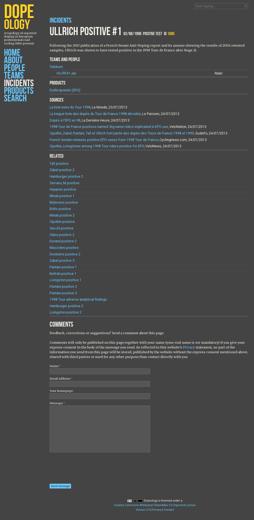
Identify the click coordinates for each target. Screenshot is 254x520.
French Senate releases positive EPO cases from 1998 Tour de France (104, 140)
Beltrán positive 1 (63, 274)
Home (12, 53)
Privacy (189, 347)
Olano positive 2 (62, 235)
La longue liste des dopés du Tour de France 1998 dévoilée (95, 114)
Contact (169, 509)
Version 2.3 (143, 509)
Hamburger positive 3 (66, 306)
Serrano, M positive (64, 183)
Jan (66, 73)
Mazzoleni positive (64, 248)
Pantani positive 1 (63, 267)
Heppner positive (63, 189)
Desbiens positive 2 (65, 254)
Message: (57, 403)
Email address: (61, 378)
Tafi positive (59, 164)
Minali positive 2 (62, 215)
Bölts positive (60, 209)
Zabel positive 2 (62, 170)
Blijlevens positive (64, 202)
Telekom (56, 67)
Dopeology (151, 500)
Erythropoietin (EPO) (65, 90)
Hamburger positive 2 (66, 176)
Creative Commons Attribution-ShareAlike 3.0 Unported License (155, 505)
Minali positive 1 (62, 196)
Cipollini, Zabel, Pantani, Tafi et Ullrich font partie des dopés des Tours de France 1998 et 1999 (122, 133)
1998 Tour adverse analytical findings (78, 299)
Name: (55, 366)
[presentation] (66, 469)
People (14, 68)
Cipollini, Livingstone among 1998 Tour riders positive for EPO (97, 146)
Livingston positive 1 (66, 280)
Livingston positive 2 (66, 312)
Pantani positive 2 (63, 287)
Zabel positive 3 (62, 261)
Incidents (19, 83)
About (13, 60)
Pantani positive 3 (63, 293)
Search (15, 98)
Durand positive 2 (63, 241)
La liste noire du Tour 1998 (70, 107)
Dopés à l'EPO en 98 (65, 120)
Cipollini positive (62, 222)
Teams (14, 75)
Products (19, 91)
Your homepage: (61, 391)
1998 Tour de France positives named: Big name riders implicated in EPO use (109, 127)
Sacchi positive (61, 228)
